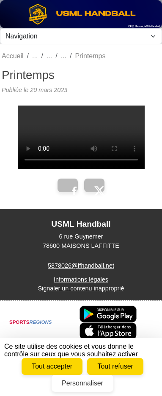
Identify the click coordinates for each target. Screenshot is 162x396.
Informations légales (81, 279)
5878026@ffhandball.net (81, 265)
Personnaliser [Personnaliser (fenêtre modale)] (82, 383)
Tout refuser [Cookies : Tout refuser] (115, 366)
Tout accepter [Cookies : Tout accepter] (52, 366)
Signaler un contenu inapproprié (81, 288)
